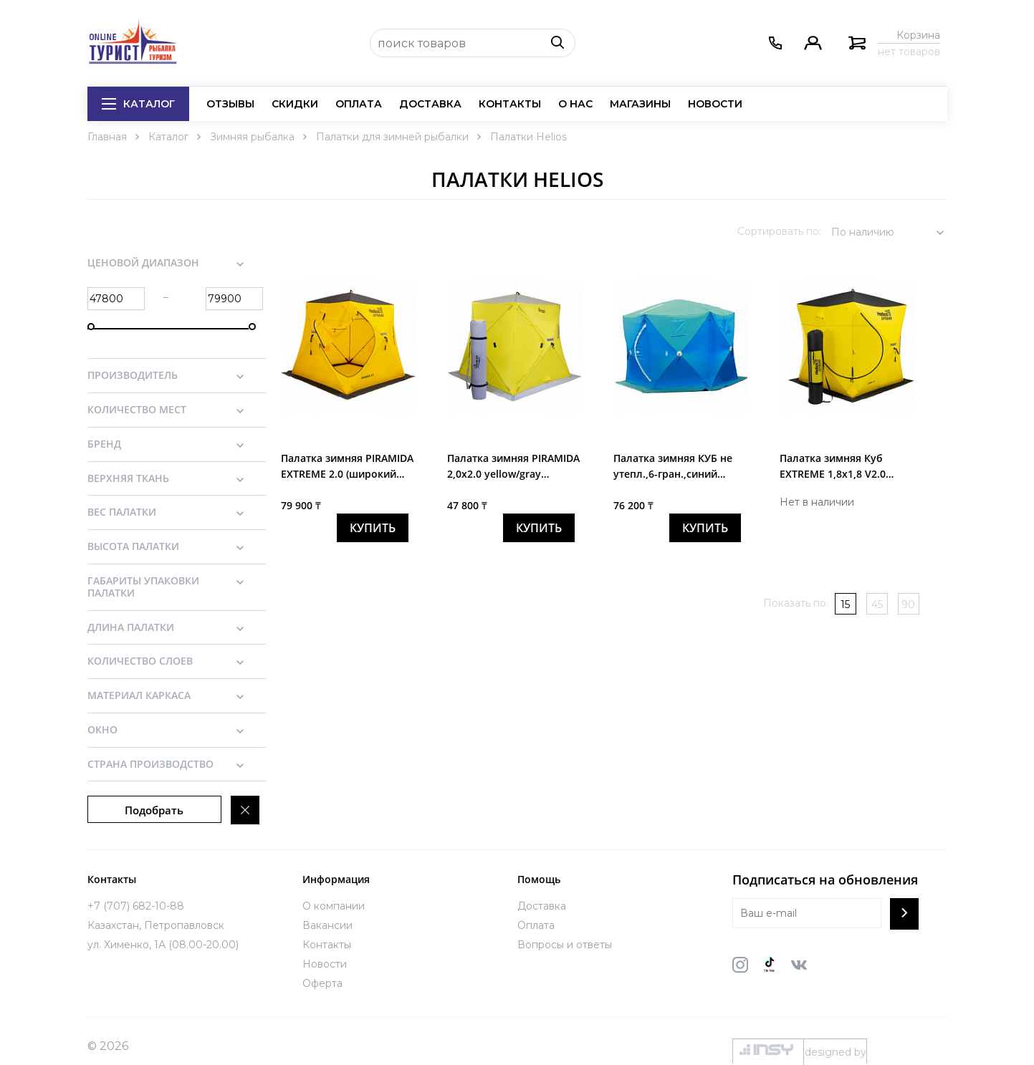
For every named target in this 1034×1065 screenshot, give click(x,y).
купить (373, 528)
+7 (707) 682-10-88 (135, 906)
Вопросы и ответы (564, 944)
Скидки (295, 103)
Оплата (358, 103)
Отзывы (230, 103)
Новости (715, 103)
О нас (575, 103)
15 (845, 604)
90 (908, 604)
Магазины (640, 103)
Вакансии (327, 925)
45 (877, 604)
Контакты (510, 103)
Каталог (138, 103)
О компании (333, 906)
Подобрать (154, 810)
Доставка (430, 103)
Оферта (322, 983)
